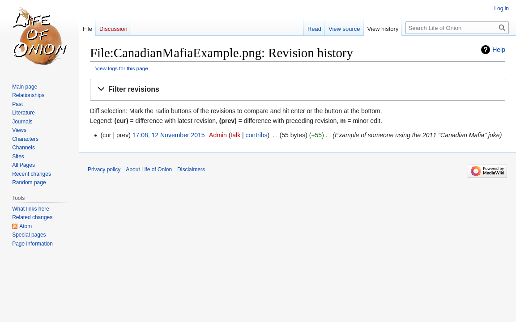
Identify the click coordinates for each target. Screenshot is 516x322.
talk (235, 135)
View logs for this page (121, 68)
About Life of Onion (149, 169)
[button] (298, 89)
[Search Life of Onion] (457, 27)
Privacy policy (104, 169)
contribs (257, 135)
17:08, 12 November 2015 (168, 135)
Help (498, 49)
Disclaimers (191, 169)
